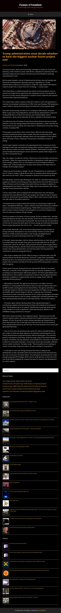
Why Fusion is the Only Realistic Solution (19, 446)
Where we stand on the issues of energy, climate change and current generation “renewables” (32, 419)
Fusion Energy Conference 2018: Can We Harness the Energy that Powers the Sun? (29, 570)
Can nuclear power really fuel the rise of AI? (17, 381)
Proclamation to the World (16, 455)
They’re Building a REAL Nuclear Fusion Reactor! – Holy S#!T (24, 597)
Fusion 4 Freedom (30, 5)
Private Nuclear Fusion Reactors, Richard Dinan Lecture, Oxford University (27, 561)
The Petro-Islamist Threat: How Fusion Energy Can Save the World (25, 518)
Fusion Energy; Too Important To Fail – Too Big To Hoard (23, 401)
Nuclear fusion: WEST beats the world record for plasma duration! (25, 386)
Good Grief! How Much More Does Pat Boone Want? (22, 527)
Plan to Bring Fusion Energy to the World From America (23, 410)
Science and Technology (11, 65)
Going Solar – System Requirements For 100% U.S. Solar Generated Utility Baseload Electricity (32, 437)
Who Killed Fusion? (14, 500)
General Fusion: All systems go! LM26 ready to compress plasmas (24, 384)
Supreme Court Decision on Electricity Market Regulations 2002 (24, 391)
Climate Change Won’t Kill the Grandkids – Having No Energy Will (25, 428)
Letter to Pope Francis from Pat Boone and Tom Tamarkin (23, 473)
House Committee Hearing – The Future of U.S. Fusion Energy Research (27, 588)
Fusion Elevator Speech (15, 464)
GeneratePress (41, 610)
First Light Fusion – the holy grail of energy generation (23, 579)
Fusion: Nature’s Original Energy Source (19, 491)
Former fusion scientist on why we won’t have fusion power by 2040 (26, 552)
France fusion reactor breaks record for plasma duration (21, 389)
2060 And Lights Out (15, 482)
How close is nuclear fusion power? (18, 543)
